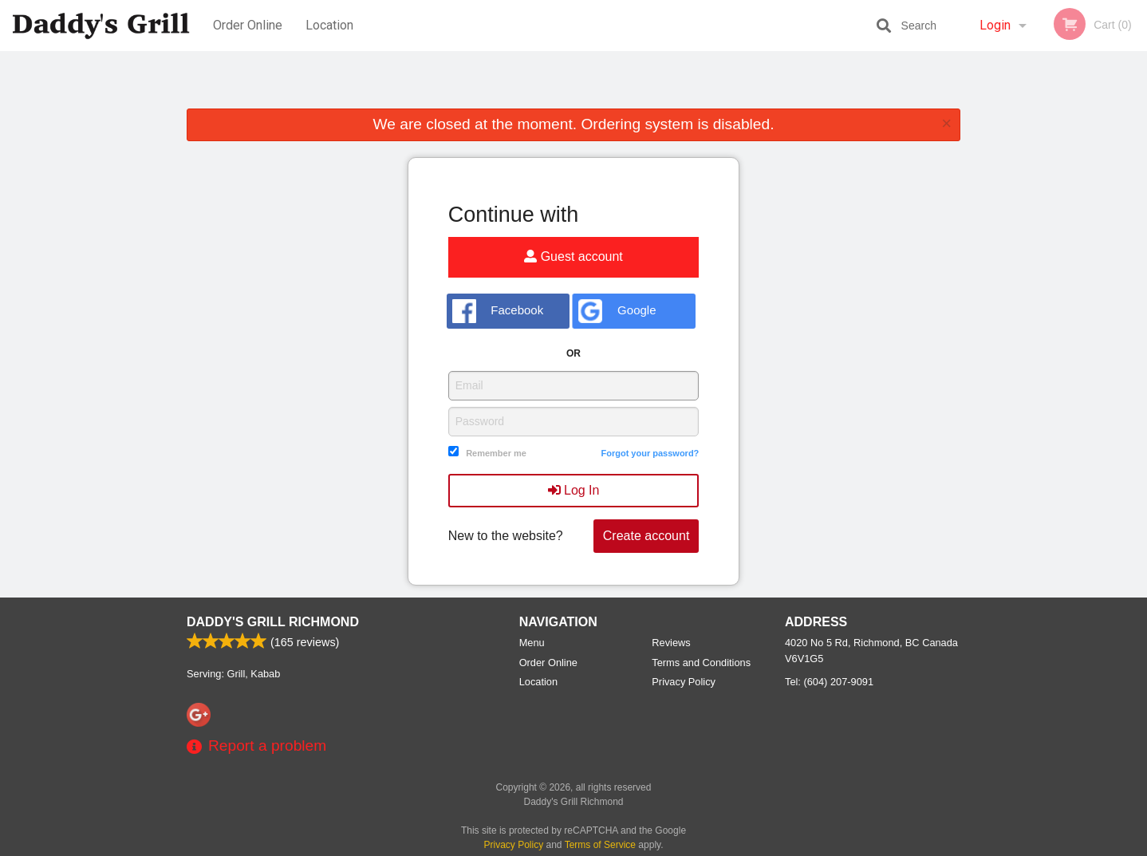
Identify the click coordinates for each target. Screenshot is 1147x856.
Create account (646, 535)
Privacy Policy (683, 682)
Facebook (498, 311)
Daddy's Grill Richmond (273, 622)
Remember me (496, 453)
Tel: (829, 682)
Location (329, 25)
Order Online (247, 25)
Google (617, 311)
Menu (532, 643)
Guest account (573, 256)
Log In (574, 490)
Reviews (671, 643)
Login (995, 25)
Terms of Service (600, 844)
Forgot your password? (650, 453)
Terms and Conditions (701, 663)
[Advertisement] (573, 83)
